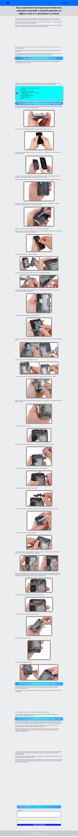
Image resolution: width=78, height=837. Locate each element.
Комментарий (20, 810)
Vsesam (64, 3)
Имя (18, 819)
